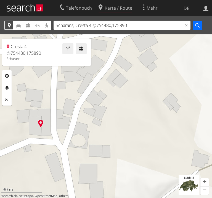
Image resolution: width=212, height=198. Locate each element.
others (63, 196)
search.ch (10, 196)
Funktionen (7, 100)
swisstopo (26, 196)
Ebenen (7, 88)
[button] (204, 182)
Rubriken (7, 76)
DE (186, 8)
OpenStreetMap (46, 196)
